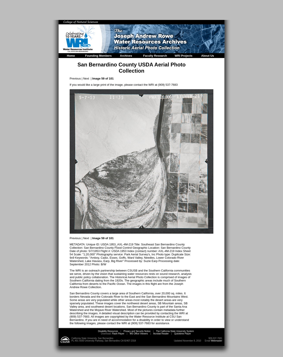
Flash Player (117, 333)
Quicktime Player (182, 333)
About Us (207, 55)
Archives (126, 55)
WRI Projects (183, 55)
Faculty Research (155, 55)
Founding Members (98, 55)
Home (71, 55)
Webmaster (216, 341)
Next (86, 78)
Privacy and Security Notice (137, 331)
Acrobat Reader (161, 333)
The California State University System (175, 331)
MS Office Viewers (139, 333)
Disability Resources (108, 331)
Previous (75, 78)
